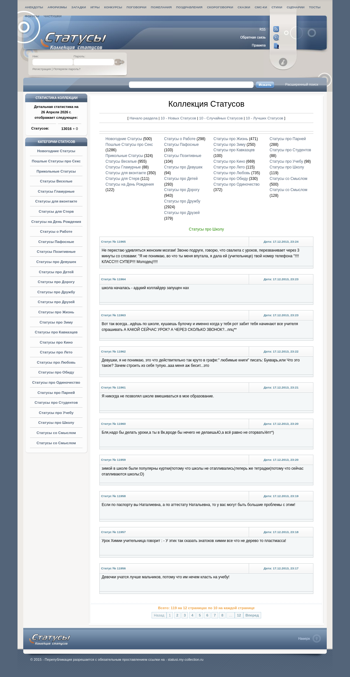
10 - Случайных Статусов (221, 118)
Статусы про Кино (56, 342)
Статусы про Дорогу (56, 282)
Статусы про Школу (56, 422)
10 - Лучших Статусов (264, 118)
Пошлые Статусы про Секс (56, 161)
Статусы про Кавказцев (56, 332)
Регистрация (41, 69)
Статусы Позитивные (56, 251)
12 (239, 615)
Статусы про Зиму (56, 322)
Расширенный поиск (301, 84)
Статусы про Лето (56, 352)
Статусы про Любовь (56, 362)
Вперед (252, 615)
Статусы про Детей (56, 272)
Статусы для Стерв (56, 211)
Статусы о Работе (56, 231)
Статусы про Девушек (56, 262)
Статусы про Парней (56, 393)
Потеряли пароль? (67, 69)
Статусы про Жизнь (56, 312)
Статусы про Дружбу (56, 292)
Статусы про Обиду (56, 372)
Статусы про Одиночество (56, 382)
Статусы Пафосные (56, 242)
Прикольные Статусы (56, 171)
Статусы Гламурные (56, 191)
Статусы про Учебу (56, 413)
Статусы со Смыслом (56, 433)
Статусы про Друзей (56, 302)
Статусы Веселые (56, 181)
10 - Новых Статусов (179, 118)
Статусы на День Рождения (56, 222)
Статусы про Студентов (56, 402)
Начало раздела (144, 118)
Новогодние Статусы (56, 151)
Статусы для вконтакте (56, 201)
